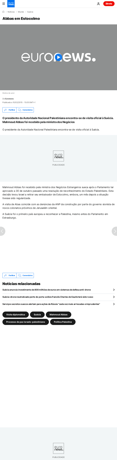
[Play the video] (58, 57)
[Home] (3, 12)
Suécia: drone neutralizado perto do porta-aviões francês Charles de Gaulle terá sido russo (47, 297)
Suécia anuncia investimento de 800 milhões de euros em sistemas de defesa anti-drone (46, 289)
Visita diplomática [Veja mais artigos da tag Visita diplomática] (15, 314)
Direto (109, 3)
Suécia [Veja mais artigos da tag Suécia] (37, 314)
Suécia (30, 12)
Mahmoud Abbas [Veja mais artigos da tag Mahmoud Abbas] (58, 314)
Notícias (11, 12)
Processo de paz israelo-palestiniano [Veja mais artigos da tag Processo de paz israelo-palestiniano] (25, 322)
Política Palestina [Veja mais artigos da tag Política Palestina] (63, 322)
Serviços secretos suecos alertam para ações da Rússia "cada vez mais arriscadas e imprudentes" (51, 304)
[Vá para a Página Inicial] (11, 3)
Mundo (21, 12)
